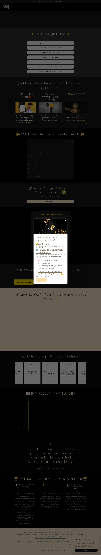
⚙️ (49, 251)
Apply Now (41, 280)
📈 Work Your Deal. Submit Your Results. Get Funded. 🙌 (49, 272)
